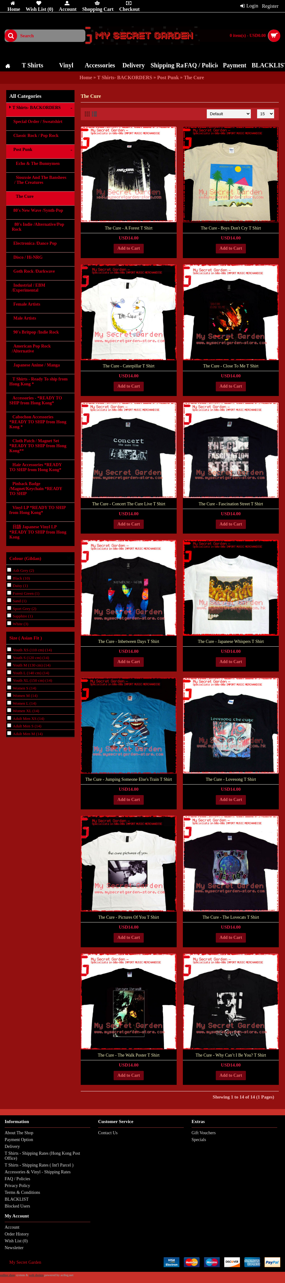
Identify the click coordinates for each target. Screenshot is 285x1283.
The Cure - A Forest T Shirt (128, 228)
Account (12, 1227)
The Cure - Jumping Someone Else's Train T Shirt (128, 779)
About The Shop (19, 1133)
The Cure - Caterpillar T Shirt (128, 366)
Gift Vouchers (204, 1133)
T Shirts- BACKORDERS (124, 77)
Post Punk (168, 77)
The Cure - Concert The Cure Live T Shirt (128, 504)
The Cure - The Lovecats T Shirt (231, 917)
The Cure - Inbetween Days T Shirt (128, 641)
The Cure (194, 77)
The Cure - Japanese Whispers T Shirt (231, 641)
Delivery (12, 1146)
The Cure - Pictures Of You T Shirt (128, 917)
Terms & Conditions (22, 1192)
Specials (199, 1139)
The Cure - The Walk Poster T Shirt (129, 1055)
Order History (17, 1234)
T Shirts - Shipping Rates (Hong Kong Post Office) (42, 1156)
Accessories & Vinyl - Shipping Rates (37, 1172)
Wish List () (16, 1241)
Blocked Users (17, 1206)
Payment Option (19, 1139)
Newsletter (14, 1247)
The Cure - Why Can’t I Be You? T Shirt (231, 1055)
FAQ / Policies (17, 1178)
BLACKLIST (17, 1199)
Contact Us (108, 1133)
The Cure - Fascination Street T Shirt (231, 504)
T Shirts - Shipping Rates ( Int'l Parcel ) (39, 1165)
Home (85, 77)
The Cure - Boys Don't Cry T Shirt (231, 228)
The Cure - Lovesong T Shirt (231, 779)
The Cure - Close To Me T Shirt (230, 366)
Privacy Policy (17, 1185)
